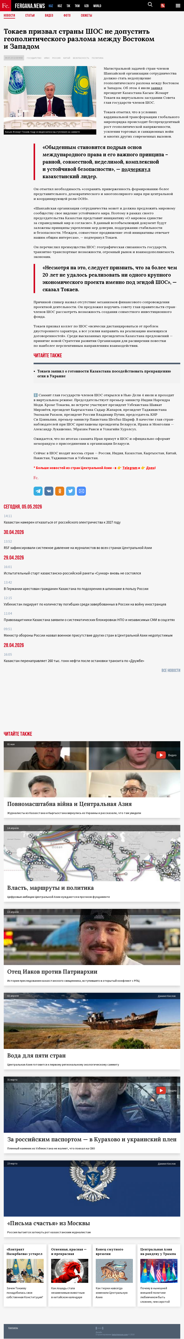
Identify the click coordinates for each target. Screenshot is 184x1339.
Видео (50, 16)
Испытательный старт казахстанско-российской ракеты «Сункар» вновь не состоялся (72, 573)
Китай (66, 58)
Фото (68, 16)
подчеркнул (136, 169)
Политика (97, 58)
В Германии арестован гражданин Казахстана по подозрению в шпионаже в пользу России (76, 589)
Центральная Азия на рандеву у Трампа (158, 1252)
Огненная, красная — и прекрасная (69, 1252)
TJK (70, 5)
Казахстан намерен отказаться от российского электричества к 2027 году (62, 522)
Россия (56, 58)
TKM (79, 5)
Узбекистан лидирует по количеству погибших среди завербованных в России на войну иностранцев (85, 604)
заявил (156, 88)
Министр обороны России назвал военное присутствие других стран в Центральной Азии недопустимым (88, 635)
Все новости (171, 671)
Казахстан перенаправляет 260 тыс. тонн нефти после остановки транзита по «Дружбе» (74, 661)
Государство (34, 58)
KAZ (51, 5)
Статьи (31, 16)
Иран (46, 58)
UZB (89, 5)
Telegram (129, 468)
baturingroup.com (120, 1335)
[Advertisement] (92, 703)
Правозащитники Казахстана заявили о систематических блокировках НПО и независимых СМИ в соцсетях (89, 620)
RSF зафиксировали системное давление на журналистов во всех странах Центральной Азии (78, 548)
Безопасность (81, 58)
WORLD (100, 5)
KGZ (60, 5)
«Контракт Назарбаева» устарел (24, 1252)
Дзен (150, 468)
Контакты (13, 1328)
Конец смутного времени (109, 1252)
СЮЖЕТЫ (89, 16)
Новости (10, 16)
